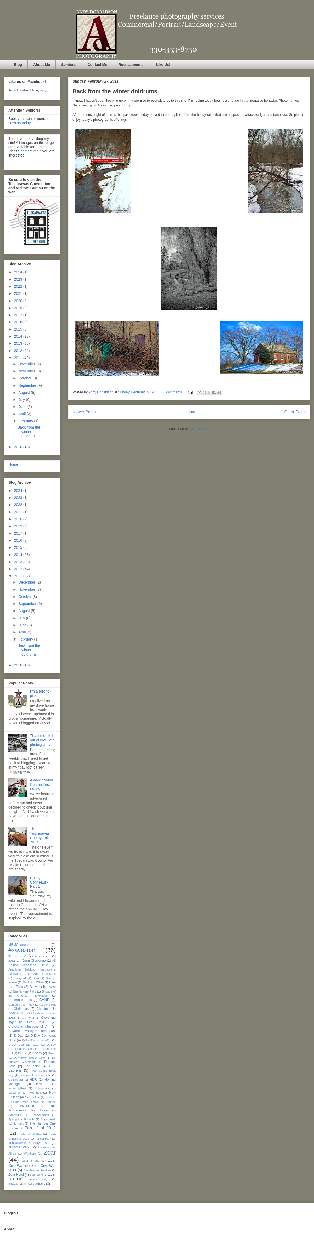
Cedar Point (48, 1004)
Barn (36, 978)
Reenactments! (132, 64)
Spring (12, 1119)
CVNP (44, 1000)
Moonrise (35, 1092)
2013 (18, 343)
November (27, 371)
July (22, 399)
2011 (18, 358)
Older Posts (295, 412)
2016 (18, 322)
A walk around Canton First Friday (41, 784)
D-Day (18, 1035)
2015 (18, 329)
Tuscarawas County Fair (28, 1143)
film (25, 1183)
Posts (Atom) (199, 429)
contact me (29, 151)
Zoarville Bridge (38, 1179)
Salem (43, 1110)
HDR (33, 1079)
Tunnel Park (43, 1138)
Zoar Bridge (30, 1160)
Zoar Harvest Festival (37, 1170)
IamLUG (41, 1084)
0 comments (172, 392)
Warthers (30, 1153)
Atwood (51, 973)
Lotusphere (42, 1088)
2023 (18, 279)
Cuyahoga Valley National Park (32, 1031)
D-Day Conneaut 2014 (24, 1044)
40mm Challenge (33, 960)
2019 (18, 308)
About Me (41, 64)
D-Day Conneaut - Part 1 (39, 882)
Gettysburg (15, 1079)
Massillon (14, 1092)
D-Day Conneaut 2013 (36, 1040)
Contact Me (97, 64)
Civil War (28, 1017)
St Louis (29, 1119)
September (27, 385)
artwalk (13, 1183)
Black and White (33, 982)
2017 (18, 315)
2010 (18, 447)
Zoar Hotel (16, 1175)
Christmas (21, 1009)
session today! (20, 123)
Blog (18, 64)
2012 (18, 351)
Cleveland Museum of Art (28, 1026)
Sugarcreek (48, 1119)
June (22, 407)
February (26, 421)
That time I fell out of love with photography (42, 740)
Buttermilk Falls (20, 1000)
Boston (51, 986)
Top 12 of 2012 (40, 1128)
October (25, 378)
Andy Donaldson (101, 392)
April (22, 414)
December (27, 364)
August (24, 392)
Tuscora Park (18, 1147)
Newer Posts (84, 412)
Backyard (20, 978)
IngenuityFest (17, 1088)
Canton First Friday (21, 1004)
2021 (18, 293)
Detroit (22, 1053)
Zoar (50, 1152)
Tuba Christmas (30, 1133)
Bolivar (35, 987)
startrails (39, 1183)
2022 (18, 286)
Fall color (32, 1066)
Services (68, 64)
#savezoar (21, 950)
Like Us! (163, 64)
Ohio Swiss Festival (26, 1101)
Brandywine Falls (24, 991)
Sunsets (18, 1123)
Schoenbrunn (40, 1114)
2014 (18, 336)
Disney (37, 1053)
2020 (18, 301)
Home (189, 412)
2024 (18, 272)
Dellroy (51, 1044)
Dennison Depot (25, 1048)
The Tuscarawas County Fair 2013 (40, 835)
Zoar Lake (36, 1174)
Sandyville (15, 1114)
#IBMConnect (18, 945)
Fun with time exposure (35, 1075)
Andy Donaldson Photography (27, 90)
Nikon (36, 1097)
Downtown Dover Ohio (29, 1057)
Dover (52, 1053)
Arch (36, 973)
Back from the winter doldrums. (115, 91)
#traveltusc (17, 956)
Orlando (50, 1101)
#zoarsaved (42, 956)
